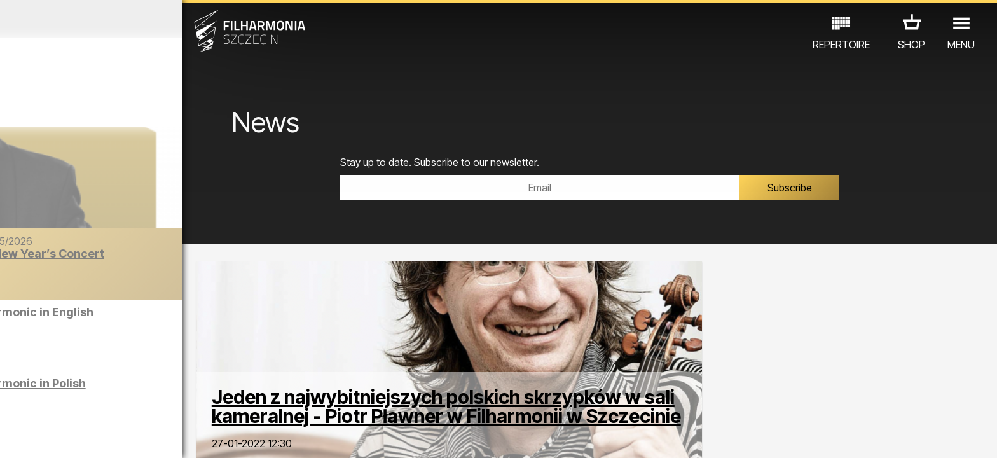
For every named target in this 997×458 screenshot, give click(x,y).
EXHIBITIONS (153, 402)
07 (136, 436)
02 (35, 436)
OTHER (214, 402)
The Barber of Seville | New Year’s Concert (157, 260)
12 (237, 436)
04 (76, 436)
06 (116, 436)
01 (15, 436)
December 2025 (129, 19)
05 (96, 436)
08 (157, 436)
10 (197, 436)
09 (176, 436)
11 (217, 436)
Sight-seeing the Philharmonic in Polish (143, 390)
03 (56, 436)
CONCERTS (48, 402)
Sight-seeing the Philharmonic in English (146, 318)
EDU (99, 402)
